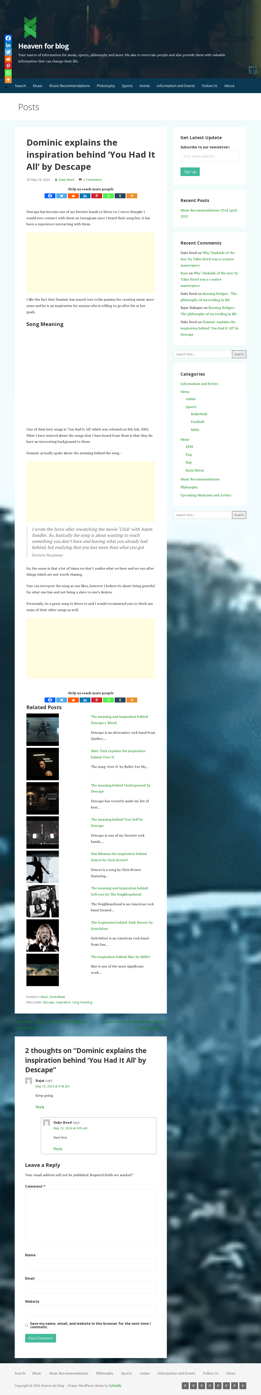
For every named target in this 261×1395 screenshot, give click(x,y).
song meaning (82, 1002)
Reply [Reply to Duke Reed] (57, 1148)
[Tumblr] (120, 195)
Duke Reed (66, 180)
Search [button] (20, 85)
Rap (189, 462)
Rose (184, 273)
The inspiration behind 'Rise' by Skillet (120, 956)
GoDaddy (115, 1386)
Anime (145, 85)
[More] (131, 195)
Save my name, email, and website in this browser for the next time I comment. (90, 1325)
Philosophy (106, 85)
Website (32, 1301)
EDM (189, 446)
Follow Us (210, 85)
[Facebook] (50, 195)
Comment (35, 1186)
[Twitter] (61, 195)
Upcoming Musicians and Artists (205, 495)
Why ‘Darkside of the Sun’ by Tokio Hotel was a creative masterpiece (207, 259)
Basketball (199, 414)
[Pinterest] (96, 195)
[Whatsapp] (108, 195)
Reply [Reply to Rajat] (39, 1106)
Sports (127, 85)
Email (30, 1278)
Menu (184, 391)
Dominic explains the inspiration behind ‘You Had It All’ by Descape (209, 328)
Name (30, 1255)
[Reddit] (73, 195)
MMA (195, 429)
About (229, 85)
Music (37, 85)
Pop (189, 454)
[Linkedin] (85, 195)
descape (49, 1002)
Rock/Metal (57, 997)
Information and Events (176, 85)
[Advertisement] (90, 262)
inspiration (63, 1002)
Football (197, 421)
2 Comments (93, 180)
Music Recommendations (69, 85)
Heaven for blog (43, 46)
